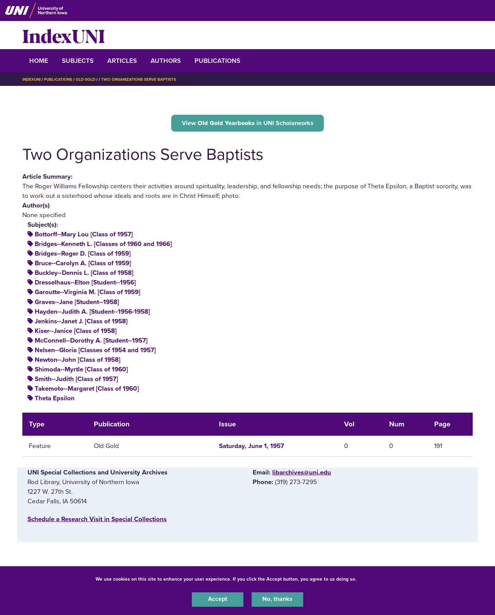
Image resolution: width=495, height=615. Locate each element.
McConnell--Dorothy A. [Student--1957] (91, 341)
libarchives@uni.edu (301, 473)
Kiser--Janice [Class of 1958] (76, 332)
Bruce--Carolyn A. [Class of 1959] (83, 264)
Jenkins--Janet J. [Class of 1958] (81, 322)
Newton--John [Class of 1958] (77, 361)
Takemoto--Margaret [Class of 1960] (87, 389)
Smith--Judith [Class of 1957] (76, 380)
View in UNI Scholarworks (247, 123)
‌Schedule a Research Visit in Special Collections (97, 520)
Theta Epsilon (55, 399)
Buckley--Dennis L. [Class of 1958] (84, 274)
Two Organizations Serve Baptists (142, 79)
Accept (218, 599)
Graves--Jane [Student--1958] (77, 302)
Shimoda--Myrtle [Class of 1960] (81, 370)
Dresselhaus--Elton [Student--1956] (85, 283)
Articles (122, 61)
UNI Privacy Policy (379, 578)
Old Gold (88, 79)
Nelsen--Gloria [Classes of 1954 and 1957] (95, 351)
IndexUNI (63, 35)
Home (38, 61)
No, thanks (277, 599)
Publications (217, 61)
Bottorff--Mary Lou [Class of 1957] (84, 235)
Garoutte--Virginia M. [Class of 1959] (87, 293)
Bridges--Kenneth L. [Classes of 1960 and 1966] (103, 245)
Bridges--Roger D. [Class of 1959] (83, 254)
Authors (166, 61)
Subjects (78, 61)
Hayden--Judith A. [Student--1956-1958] (92, 312)
